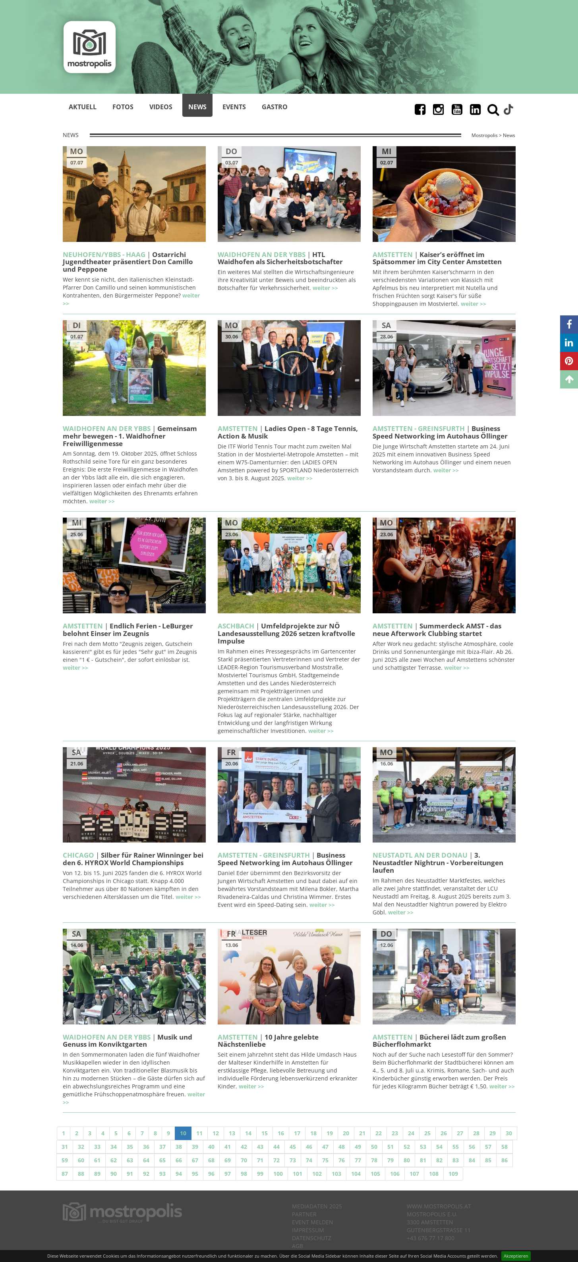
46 (309, 1146)
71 (260, 1160)
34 (113, 1146)
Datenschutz (311, 1238)
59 (65, 1160)
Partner (304, 1214)
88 (81, 1173)
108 (434, 1173)
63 (130, 1160)
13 (232, 1133)
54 (439, 1146)
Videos (160, 106)
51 (390, 1146)
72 (276, 1160)
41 (227, 1146)
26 (444, 1133)
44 (276, 1146)
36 (146, 1146)
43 (260, 1146)
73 (293, 1160)
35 (130, 1146)
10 (183, 1133)
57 (488, 1146)
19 (330, 1133)
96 (211, 1173)
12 (216, 1133)
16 (281, 1133)
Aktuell (83, 106)
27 (460, 1133)
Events (234, 106)
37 (162, 1146)
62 (113, 1160)
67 (195, 1160)
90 (113, 1173)
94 (179, 1173)
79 (390, 1160)
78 (374, 1160)
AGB (297, 1246)
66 (179, 1160)
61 (97, 1160)
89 (97, 1173)
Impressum (308, 1230)
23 (395, 1133)
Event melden (312, 1222)
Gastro (275, 106)
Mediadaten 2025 (317, 1206)
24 (411, 1133)
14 (248, 1133)
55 (455, 1146)
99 (260, 1173)
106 (395, 1173)
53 (423, 1146)
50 (374, 1146)
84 (472, 1160)
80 (407, 1160)
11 (199, 1133)
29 (492, 1133)
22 (378, 1133)
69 (227, 1160)
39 (195, 1146)
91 (130, 1173)
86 (504, 1160)
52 (407, 1146)
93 (162, 1173)
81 (423, 1160)
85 (488, 1160)
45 (293, 1146)
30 (509, 1133)
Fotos (122, 106)
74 (309, 1160)
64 (146, 1160)
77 (358, 1160)
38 (179, 1146)
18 (313, 1133)
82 (439, 1160)
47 (325, 1146)
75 (325, 1160)
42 (244, 1146)
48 (341, 1146)
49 (358, 1146)
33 (97, 1146)
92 (146, 1173)
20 (346, 1133)
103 (336, 1173)
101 (297, 1173)
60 (81, 1160)
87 (65, 1173)
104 (356, 1173)
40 (211, 1146)
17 (297, 1133)
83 (455, 1160)
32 (81, 1146)
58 (504, 1146)
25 (427, 1133)
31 (65, 1146)
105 (375, 1173)
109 (453, 1173)
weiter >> (325, 288)
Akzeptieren (516, 1256)
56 (472, 1146)
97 (227, 1173)
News (197, 106)
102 (317, 1173)
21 (362, 1133)
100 (278, 1173)
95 (195, 1173)
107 (414, 1173)
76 (341, 1160)
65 (162, 1160)
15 (264, 1133)
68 (211, 1160)
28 (476, 1133)
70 (244, 1160)
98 (244, 1173)
